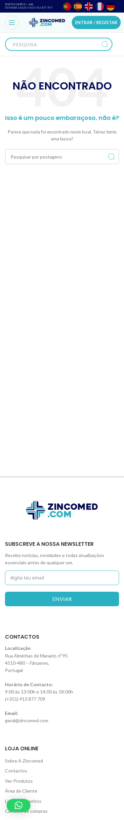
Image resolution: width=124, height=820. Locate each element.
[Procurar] (52, 44)
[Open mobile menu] (12, 22)
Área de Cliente (21, 791)
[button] (18, 805)
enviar (62, 599)
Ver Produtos (19, 781)
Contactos (16, 770)
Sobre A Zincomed (24, 761)
